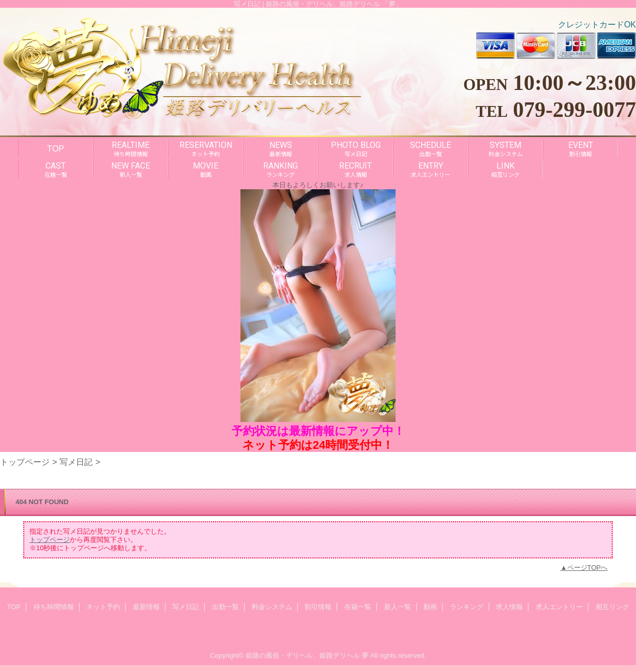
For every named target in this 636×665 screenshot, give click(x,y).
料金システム (272, 607)
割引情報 (318, 607)
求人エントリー (559, 607)
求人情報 (509, 607)
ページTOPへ (587, 567)
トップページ (25, 461)
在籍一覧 (357, 607)
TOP (55, 148)
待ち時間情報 (54, 607)
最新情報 (146, 607)
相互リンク (612, 607)
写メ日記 (76, 461)
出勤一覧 (225, 607)
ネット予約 (103, 607)
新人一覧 (397, 607)
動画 (430, 607)
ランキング (466, 607)
